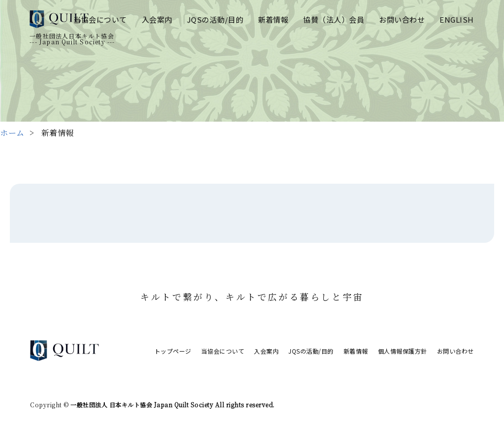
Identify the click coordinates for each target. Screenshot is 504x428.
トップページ (173, 351)
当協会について (100, 19)
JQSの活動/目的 (215, 19)
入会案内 (157, 19)
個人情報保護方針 (402, 351)
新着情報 (273, 19)
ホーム (12, 132)
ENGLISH (457, 19)
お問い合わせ (402, 19)
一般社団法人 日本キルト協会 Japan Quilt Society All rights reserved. (172, 404)
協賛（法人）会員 (333, 19)
